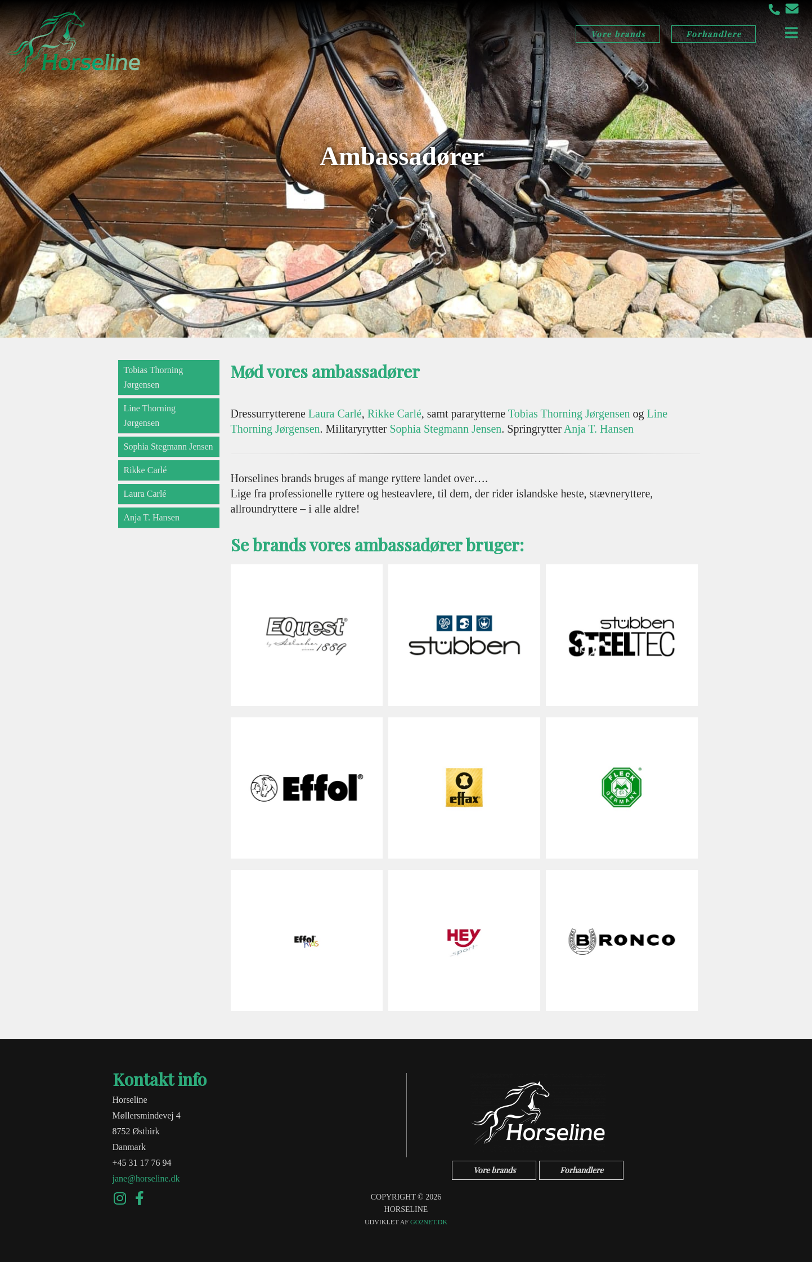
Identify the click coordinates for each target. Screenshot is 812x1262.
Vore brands (618, 34)
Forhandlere (714, 34)
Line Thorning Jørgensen (150, 415)
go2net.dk (428, 1222)
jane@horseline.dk (146, 1178)
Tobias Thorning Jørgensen (153, 377)
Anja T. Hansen (152, 517)
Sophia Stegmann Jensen (168, 446)
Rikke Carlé (145, 470)
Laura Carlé (145, 493)
